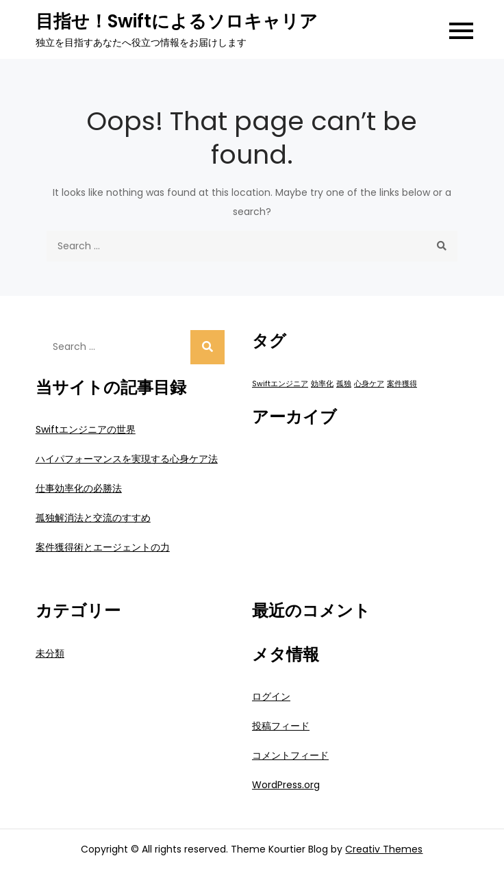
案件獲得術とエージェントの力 (103, 547)
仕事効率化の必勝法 (79, 488)
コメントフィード (290, 755)
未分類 (50, 653)
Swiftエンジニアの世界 (86, 429)
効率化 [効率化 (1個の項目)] (322, 384)
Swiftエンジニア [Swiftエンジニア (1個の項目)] (280, 384)
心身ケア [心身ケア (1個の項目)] (369, 384)
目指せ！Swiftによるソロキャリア (177, 21)
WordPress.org (286, 785)
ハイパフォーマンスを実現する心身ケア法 (127, 459)
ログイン (271, 696)
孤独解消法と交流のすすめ (93, 518)
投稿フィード (281, 726)
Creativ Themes (384, 849)
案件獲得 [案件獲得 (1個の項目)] (402, 384)
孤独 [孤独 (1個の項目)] (343, 384)
